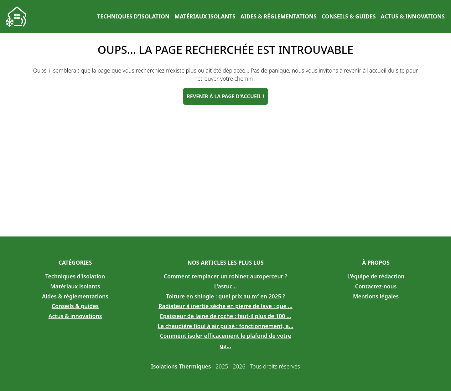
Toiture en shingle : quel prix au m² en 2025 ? (225, 296)
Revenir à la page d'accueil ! (225, 96)
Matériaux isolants (204, 16)
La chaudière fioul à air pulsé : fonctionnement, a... (225, 326)
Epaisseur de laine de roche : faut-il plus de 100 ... (225, 316)
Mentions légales (376, 296)
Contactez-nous (376, 286)
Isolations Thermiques (181, 366)
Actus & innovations (413, 16)
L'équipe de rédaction (376, 276)
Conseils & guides (349, 16)
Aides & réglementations (279, 16)
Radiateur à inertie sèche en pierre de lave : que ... (225, 306)
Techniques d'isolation (133, 16)
